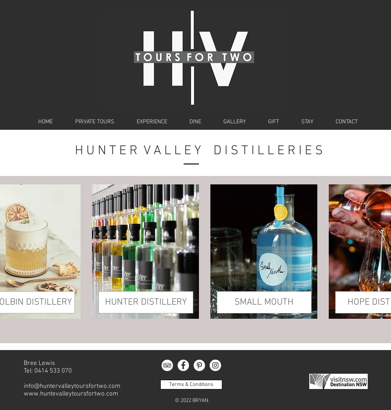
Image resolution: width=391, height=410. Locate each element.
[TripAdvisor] (167, 365)
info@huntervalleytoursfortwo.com (72, 386)
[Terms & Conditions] (191, 384)
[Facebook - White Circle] (183, 365)
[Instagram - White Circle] (215, 365)
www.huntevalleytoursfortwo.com (71, 394)
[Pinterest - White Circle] (199, 365)
